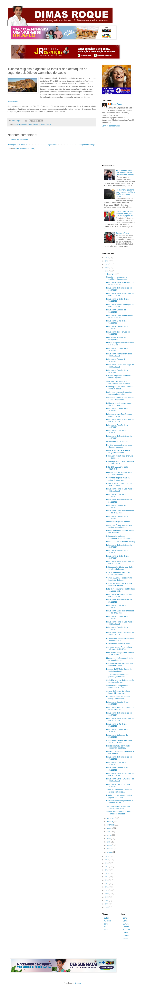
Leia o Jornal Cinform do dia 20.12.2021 (117, 736)
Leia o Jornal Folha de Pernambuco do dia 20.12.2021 (120, 709)
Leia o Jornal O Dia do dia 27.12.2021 (116, 495)
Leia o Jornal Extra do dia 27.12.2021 (116, 506)
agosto (109, 828)
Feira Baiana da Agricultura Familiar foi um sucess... (120, 654)
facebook (107, 921)
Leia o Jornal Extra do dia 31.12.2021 (116, 311)
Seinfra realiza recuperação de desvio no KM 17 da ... (118, 687)
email (106, 930)
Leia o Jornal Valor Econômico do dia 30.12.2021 (119, 355)
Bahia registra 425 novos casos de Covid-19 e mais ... (119, 404)
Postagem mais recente (17, 145)
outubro (110, 822)
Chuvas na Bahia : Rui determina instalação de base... (119, 579)
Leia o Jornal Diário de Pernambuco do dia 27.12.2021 (120, 512)
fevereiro (110, 849)
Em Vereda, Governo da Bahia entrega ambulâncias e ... (118, 698)
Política (125, 936)
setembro (110, 825)
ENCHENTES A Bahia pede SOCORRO (117, 468)
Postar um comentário (19, 140)
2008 (107, 897)
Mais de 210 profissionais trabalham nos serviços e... (120, 344)
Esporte (126, 927)
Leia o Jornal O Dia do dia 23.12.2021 (116, 606)
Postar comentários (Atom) (24, 149)
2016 (107, 870)
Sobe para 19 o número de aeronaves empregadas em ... (119, 382)
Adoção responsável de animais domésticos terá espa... (118, 813)
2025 (107, 257)
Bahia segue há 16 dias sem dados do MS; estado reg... (119, 568)
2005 (107, 907)
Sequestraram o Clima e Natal (118, 644)
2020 (107, 856)
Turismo (48, 124)
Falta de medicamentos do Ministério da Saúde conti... (120, 590)
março (109, 845)
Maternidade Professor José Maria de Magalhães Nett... (119, 659)
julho (109, 832)
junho (109, 835)
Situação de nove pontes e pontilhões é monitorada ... (117, 278)
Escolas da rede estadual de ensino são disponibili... (120, 532)
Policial (125, 933)
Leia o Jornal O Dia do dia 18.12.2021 (116, 763)
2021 (107, 271)
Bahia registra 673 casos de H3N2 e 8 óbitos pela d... (120, 462)
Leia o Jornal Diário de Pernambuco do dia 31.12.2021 (120, 316)
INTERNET (127, 930)
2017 (107, 867)
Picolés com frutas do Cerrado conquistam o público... (118, 747)
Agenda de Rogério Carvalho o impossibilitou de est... (118, 692)
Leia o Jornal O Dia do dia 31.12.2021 (116, 322)
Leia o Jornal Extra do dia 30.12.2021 (116, 360)
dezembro (111, 274)
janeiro (109, 852)
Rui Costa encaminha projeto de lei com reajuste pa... (119, 802)
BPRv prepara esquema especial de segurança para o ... (120, 639)
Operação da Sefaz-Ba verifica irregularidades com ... (118, 451)
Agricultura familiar (20, 124)
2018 (107, 863)
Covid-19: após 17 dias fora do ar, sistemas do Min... (119, 484)
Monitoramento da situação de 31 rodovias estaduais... (119, 473)
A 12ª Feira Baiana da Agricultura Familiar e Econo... (119, 741)
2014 (107, 877)
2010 (107, 890)
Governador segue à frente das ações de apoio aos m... (118, 479)
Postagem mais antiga (86, 145)
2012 (107, 884)
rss (105, 927)
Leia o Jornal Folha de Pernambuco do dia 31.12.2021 (120, 283)
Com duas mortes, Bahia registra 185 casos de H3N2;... (119, 648)
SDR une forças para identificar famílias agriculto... (118, 377)
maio (109, 839)
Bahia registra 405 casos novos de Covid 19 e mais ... (119, 388)
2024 (107, 261)
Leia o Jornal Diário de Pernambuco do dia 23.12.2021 (120, 612)
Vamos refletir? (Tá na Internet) (118, 522)
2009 (107, 894)
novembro (111, 818)
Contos (125, 921)
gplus (106, 924)
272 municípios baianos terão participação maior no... (117, 676)
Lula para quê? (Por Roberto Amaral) (120, 542)
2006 (107, 904)
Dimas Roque (116, 104)
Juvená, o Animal (122, 233)
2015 (107, 873)
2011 (107, 887)
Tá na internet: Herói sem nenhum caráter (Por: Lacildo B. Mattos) (125, 172)
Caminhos (36, 124)
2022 (107, 268)
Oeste (43, 124)
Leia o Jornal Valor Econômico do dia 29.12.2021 (119, 415)
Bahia (30, 124)
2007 (107, 901)
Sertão (125, 939)
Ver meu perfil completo (111, 126)
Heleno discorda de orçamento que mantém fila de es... (119, 665)
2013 (107, 880)
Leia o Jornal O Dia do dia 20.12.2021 (116, 725)
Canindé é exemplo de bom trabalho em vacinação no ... (120, 681)
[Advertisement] (118, 146)
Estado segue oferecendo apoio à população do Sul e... (119, 796)
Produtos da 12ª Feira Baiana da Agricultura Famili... (119, 670)
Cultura (125, 924)
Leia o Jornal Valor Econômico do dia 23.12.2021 (119, 595)
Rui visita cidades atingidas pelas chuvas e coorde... (119, 446)
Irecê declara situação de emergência (116, 338)
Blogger (78, 983)
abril (108, 842)
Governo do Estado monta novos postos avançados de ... (119, 526)
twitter (106, 918)
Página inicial (52, 145)
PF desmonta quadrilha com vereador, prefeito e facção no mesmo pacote (125, 193)
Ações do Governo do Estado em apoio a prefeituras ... (119, 791)
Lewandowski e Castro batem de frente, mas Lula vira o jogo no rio (125, 214)
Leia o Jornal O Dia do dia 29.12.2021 (116, 432)
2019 (107, 860)
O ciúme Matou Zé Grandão (117, 442)
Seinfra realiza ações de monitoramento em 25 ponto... (119, 537)
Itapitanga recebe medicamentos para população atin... (119, 393)
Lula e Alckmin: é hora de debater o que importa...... (120, 752)
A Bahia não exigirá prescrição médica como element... (118, 573)
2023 (107, 264)
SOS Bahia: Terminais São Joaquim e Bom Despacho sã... (120, 399)
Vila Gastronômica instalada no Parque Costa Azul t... (118, 807)
